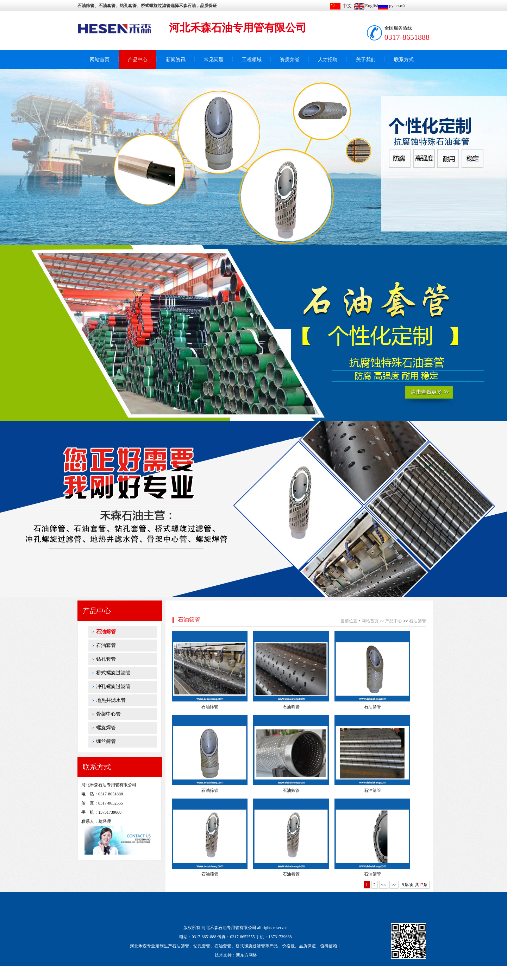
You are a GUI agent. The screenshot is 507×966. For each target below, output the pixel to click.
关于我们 (366, 59)
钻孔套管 (106, 659)
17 (421, 884)
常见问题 (214, 59)
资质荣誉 (290, 59)
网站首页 (99, 59)
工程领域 (252, 59)
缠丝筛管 (106, 741)
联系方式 (404, 59)
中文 (347, 5)
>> (382, 620)
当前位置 (348, 620)
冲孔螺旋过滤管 (113, 686)
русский (397, 5)
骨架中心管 (108, 714)
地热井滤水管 (111, 700)
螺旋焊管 (106, 727)
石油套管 (106, 645)
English (372, 5)
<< (383, 884)
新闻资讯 (176, 59)
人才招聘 (328, 59)
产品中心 (138, 59)
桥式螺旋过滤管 (113, 672)
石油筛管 (106, 631)
